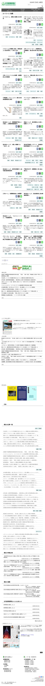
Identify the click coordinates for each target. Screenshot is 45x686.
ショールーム (39, 40)
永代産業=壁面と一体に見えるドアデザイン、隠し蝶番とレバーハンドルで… (21, 472)
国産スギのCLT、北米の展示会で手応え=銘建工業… (15, 476)
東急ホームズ (34, 138)
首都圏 (41, 44)
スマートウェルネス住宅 (30, 42)
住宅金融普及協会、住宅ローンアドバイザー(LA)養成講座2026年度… (19, 503)
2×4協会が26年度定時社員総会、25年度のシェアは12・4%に (13, 289)
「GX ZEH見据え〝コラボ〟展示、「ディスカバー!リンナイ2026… (19, 487)
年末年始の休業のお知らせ (10, 610)
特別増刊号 (36, 558)
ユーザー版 (31, 558)
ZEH (34, 40)
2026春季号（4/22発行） (30, 661)
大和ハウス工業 (36, 70)
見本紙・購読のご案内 (35, 9)
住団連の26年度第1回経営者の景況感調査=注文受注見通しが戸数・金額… (20, 501)
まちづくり (38, 531)
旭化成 (20, 138)
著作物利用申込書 (7, 671)
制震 (33, 44)
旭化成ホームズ (18, 140)
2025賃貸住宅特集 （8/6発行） (31, 671)
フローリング (33, 91)
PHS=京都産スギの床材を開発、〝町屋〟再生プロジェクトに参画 (14, 293)
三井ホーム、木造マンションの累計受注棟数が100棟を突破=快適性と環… (20, 441)
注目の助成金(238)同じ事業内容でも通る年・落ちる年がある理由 (19, 594)
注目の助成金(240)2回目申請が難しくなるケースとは (16, 585)
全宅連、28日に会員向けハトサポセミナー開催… (14, 536)
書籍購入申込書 (7, 661)
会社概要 (22, 10)
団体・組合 (38, 490)
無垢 (41, 91)
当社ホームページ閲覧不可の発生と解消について (15, 614)
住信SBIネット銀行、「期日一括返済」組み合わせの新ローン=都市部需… (20, 460)
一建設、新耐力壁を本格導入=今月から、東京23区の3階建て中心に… (19, 443)
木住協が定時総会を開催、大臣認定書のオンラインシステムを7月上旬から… (21, 497)
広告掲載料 (6, 665)
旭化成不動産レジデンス (30, 162)
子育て (36, 160)
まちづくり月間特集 (34, 563)
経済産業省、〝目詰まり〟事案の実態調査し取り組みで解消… (17, 462)
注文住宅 (40, 138)
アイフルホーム (33, 113)
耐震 (20, 93)
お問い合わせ (35, 10)
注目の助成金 (36, 587)
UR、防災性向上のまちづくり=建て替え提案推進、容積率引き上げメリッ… (20, 538)
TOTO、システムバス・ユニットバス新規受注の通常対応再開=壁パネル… (20, 482)
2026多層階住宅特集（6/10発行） (31, 667)
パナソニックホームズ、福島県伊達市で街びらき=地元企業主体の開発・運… (21, 542)
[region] (22, 308)
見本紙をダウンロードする (27, 634)
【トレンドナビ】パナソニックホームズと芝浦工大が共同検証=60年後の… (20, 439)
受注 (20, 68)
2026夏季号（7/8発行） (29, 660)
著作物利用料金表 (7, 670)
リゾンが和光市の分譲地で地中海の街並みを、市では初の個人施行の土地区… (21, 445)
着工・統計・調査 (37, 510)
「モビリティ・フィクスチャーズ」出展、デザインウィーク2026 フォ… (20, 485)
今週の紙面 (22, 9)
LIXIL (28, 91)
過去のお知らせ (38, 620)
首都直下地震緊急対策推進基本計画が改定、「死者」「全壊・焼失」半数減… (21, 451)
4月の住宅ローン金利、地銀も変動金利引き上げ (11, 354)
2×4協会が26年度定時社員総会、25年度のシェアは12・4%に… (17, 495)
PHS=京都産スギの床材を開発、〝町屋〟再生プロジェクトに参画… (19, 437)
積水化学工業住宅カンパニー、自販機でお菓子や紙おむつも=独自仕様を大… (21, 544)
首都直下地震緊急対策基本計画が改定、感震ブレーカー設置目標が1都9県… (20, 456)
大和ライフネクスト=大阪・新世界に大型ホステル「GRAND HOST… (19, 433)
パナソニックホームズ (10, 68)
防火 (20, 71)
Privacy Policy (33, 681)
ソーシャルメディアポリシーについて (38, 678)
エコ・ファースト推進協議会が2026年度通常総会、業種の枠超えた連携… (20, 505)
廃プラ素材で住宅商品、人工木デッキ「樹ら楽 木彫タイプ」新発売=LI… (20, 480)
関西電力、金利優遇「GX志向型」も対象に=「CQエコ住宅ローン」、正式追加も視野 (18, 359)
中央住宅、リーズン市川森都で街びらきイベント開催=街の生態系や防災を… (21, 431)
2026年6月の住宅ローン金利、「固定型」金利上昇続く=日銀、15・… (19, 466)
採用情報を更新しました (9, 604)
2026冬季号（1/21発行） (30, 663)
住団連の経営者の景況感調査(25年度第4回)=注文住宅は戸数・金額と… (19, 507)
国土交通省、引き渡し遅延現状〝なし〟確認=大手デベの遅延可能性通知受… (21, 464)
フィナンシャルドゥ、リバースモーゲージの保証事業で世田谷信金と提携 (16, 285)
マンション (8, 91)
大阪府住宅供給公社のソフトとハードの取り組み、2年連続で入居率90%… (20, 540)
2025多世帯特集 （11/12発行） (31, 670)
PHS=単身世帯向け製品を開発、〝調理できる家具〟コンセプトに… (19, 474)
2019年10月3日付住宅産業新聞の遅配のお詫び (14, 617)
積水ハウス (37, 189)
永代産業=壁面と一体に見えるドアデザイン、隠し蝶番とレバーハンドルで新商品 (18, 287)
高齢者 (41, 164)
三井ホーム (37, 185)
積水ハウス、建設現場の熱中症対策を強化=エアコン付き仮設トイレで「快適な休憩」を (19, 291)
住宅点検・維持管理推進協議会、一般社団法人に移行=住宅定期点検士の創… (20, 493)
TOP (41, 652)
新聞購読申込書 (7, 660)
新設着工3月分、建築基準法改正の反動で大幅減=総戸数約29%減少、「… (20, 521)
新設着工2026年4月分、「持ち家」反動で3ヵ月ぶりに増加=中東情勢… (19, 513)
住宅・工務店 (18, 24)
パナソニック (39, 42)
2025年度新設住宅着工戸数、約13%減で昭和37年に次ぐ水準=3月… (18, 519)
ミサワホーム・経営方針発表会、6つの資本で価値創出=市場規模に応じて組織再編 (18, 345)
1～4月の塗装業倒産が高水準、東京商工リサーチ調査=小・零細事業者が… (20, 515)
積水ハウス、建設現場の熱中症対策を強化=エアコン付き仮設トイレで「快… (21, 435)
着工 (41, 70)
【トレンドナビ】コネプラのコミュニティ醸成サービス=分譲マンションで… (21, 546)
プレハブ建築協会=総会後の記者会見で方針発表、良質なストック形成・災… (21, 499)
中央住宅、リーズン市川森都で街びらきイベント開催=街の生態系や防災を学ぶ (17, 278)
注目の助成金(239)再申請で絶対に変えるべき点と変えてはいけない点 (20, 589)
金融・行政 (38, 449)
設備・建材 (19, 105)
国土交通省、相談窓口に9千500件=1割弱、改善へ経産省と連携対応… (19, 458)
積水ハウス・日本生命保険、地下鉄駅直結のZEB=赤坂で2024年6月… (19, 548)
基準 (41, 113)
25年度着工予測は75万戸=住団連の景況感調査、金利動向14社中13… (19, 526)
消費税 (41, 211)
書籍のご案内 (9, 10)
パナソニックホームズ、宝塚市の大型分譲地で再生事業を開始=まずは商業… (21, 534)
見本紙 (5, 666)
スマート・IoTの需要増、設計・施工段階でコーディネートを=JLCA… (19, 478)
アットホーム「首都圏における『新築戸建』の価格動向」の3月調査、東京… (21, 517)
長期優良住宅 (18, 253)
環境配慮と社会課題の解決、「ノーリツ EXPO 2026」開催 (13, 295)
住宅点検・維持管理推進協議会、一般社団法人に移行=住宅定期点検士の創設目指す (18, 280)
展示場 (36, 44)
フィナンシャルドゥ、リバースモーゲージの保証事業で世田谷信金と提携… (21, 454)
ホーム (9, 9)
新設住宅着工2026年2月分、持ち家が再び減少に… (15, 524)
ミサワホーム (30, 185)
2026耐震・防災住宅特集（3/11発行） (32, 669)
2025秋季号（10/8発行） (30, 664)
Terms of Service (39, 681)
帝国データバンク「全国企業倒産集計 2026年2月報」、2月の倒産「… (19, 528)
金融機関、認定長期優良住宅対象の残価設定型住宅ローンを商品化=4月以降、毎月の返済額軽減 (21, 361)
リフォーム (8, 138)
